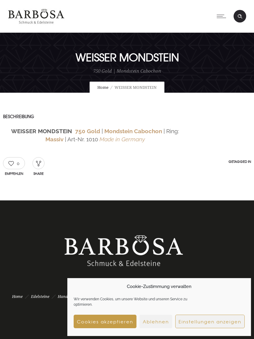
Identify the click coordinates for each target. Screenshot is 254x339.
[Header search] (240, 16)
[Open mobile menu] (223, 16)
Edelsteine (40, 296)
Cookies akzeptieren (105, 321)
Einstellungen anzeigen (210, 321)
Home (103, 87)
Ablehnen (156, 321)
